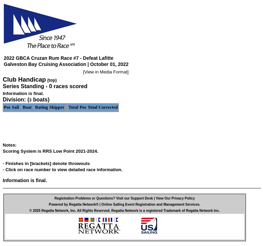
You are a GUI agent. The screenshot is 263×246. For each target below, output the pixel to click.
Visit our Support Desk (134, 198)
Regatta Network (54, 211)
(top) (52, 80)
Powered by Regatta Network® (74, 204)
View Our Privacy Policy (175, 198)
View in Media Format (105, 71)
